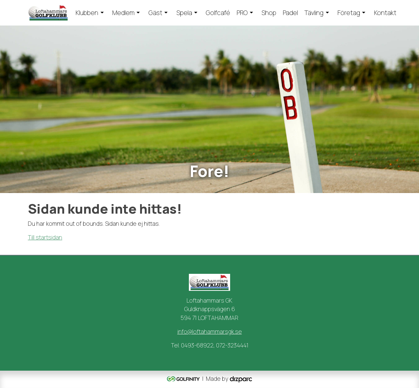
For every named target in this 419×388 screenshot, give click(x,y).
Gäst (155, 13)
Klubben (87, 13)
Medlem (123, 13)
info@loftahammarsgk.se (209, 331)
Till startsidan (45, 237)
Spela (184, 13)
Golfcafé (218, 13)
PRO (242, 13)
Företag (348, 13)
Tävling (313, 13)
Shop (269, 13)
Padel (290, 13)
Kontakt (385, 13)
